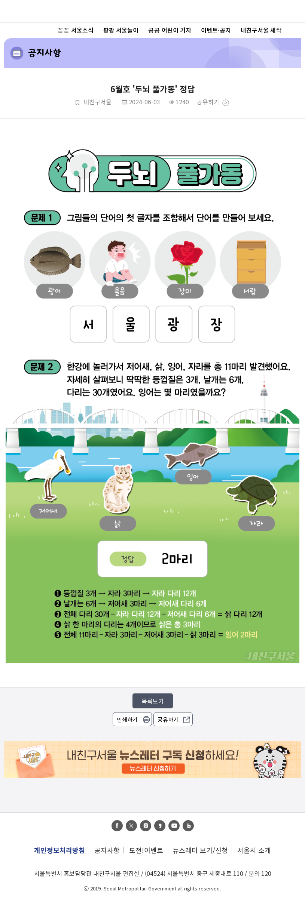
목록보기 (152, 700)
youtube (174, 825)
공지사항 (44, 52)
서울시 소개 (254, 850)
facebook (117, 825)
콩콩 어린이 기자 (169, 29)
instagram (145, 825)
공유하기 (208, 102)
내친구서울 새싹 (261, 29)
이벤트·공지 (216, 29)
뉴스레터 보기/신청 (200, 850)
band (188, 825)
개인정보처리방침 (59, 850)
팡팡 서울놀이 (120, 29)
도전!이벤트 (146, 850)
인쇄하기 (127, 719)
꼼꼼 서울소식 (76, 29)
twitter (131, 825)
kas (159, 825)
